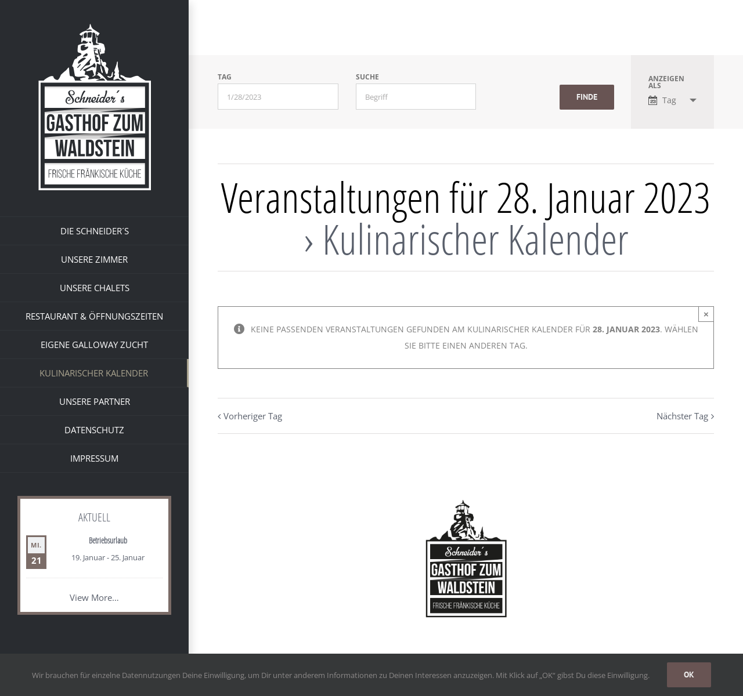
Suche (367, 77)
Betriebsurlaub (108, 540)
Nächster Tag (682, 416)
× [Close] (706, 314)
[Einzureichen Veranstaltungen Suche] (587, 97)
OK (689, 674)
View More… (94, 597)
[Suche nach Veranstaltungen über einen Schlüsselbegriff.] (416, 97)
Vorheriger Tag (252, 416)
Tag (225, 77)
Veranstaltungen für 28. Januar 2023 (465, 196)
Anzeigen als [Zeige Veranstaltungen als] (666, 82)
